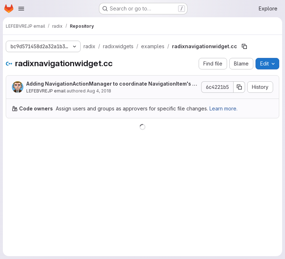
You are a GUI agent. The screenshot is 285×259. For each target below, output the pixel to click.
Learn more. (223, 108)
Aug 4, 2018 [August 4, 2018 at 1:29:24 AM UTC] (99, 91)
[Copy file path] (244, 46)
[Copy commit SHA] (239, 87)
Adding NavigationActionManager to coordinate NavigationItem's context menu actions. (110, 84)
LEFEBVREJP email (45, 91)
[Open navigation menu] (21, 8)
